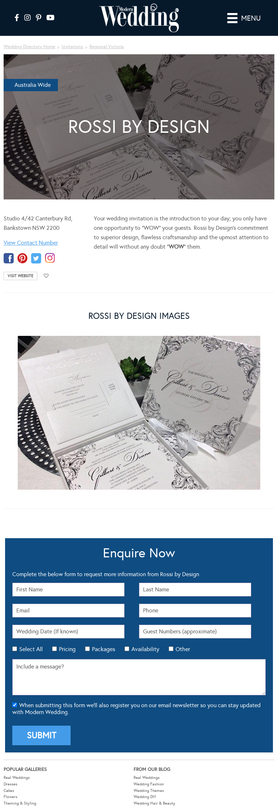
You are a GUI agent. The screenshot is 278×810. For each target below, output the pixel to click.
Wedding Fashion (149, 784)
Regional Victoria (106, 47)
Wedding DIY (145, 796)
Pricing (67, 649)
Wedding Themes (149, 790)
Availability (145, 649)
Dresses (10, 784)
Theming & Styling (20, 803)
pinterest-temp (22, 258)
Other (183, 649)
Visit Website (20, 276)
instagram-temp (50, 258)
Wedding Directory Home (29, 47)
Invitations (72, 47)
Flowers (10, 796)
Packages (103, 649)
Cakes (9, 790)
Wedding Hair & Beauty (154, 803)
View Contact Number (31, 242)
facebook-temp (9, 258)
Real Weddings (17, 777)
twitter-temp (36, 258)
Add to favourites (46, 276)
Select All (31, 649)
